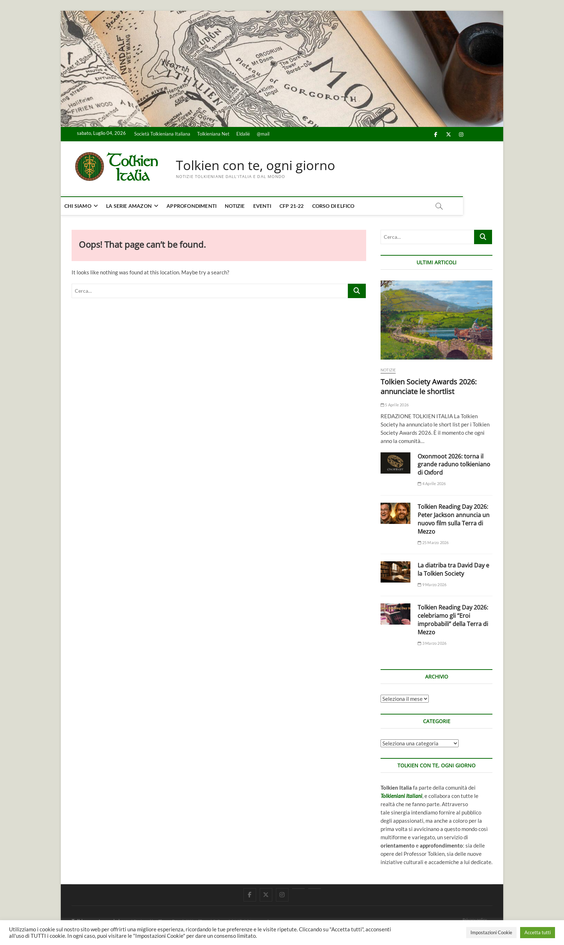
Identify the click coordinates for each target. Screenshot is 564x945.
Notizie (245, 206)
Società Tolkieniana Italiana (162, 134)
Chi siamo (88, 206)
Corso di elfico (344, 206)
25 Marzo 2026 (433, 542)
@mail (263, 134)
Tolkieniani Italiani (401, 796)
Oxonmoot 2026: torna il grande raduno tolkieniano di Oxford (454, 464)
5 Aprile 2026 (395, 404)
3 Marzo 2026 (432, 643)
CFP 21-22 (302, 206)
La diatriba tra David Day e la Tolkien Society (453, 569)
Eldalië (243, 134)
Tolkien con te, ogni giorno (255, 165)
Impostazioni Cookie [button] (491, 932)
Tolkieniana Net (213, 134)
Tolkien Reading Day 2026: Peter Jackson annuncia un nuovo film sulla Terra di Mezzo (454, 519)
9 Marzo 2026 (432, 584)
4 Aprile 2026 (432, 483)
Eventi (273, 206)
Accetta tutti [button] (537, 932)
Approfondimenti (202, 206)
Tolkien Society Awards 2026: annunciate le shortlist (429, 386)
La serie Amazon (140, 206)
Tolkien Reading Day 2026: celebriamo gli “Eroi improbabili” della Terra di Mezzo (453, 620)
